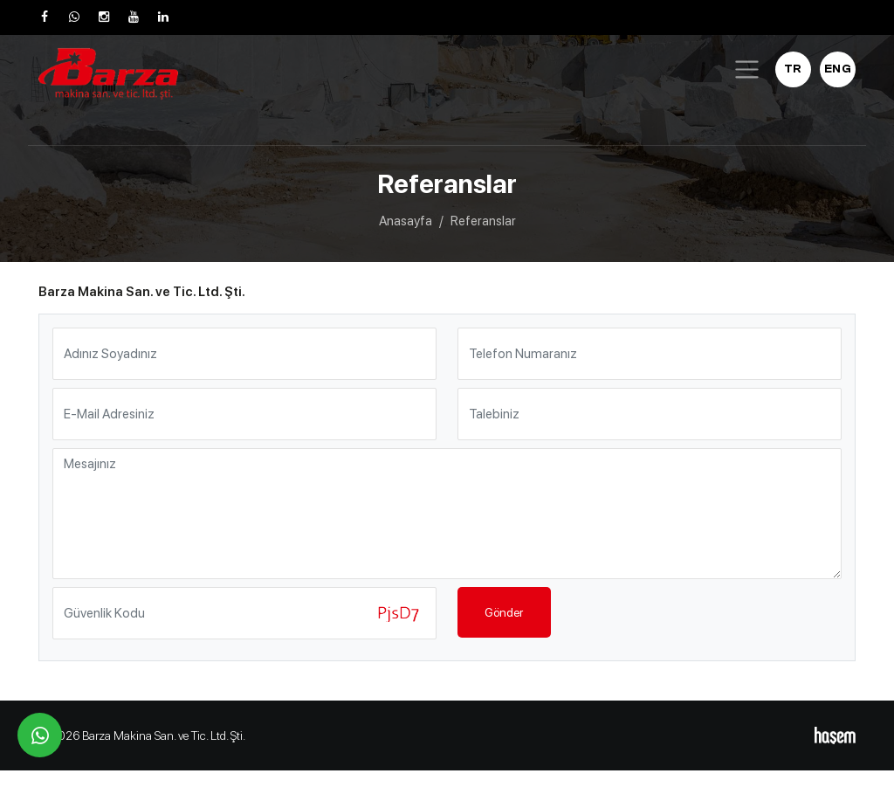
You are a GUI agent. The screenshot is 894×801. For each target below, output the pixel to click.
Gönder (504, 612)
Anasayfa (405, 221)
